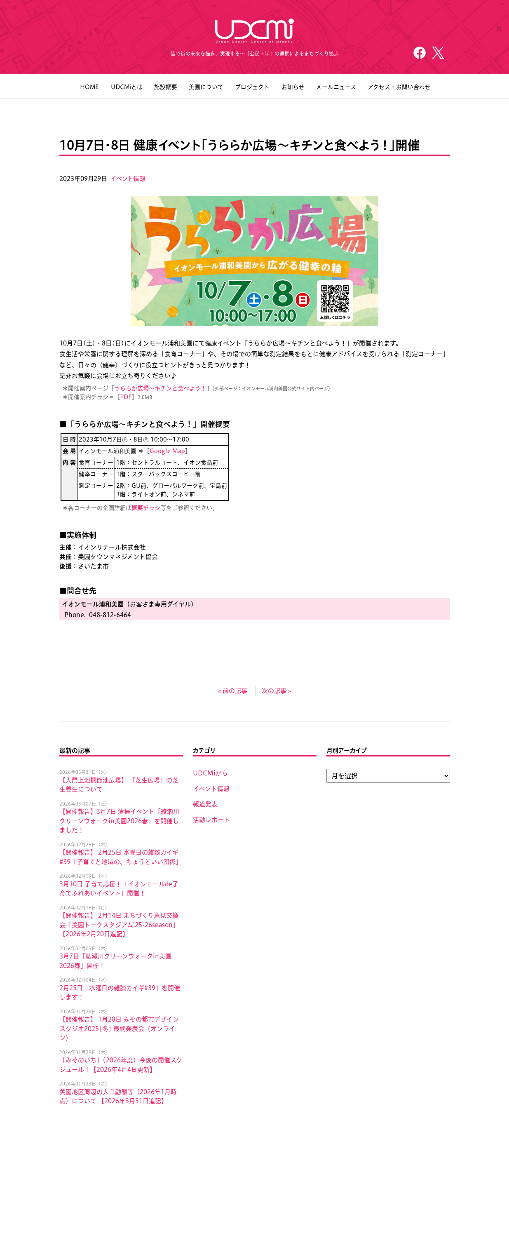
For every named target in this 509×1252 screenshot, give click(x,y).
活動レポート (211, 820)
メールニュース (335, 88)
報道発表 (205, 805)
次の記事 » (276, 691)
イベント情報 (128, 179)
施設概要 (165, 88)
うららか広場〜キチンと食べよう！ (160, 389)
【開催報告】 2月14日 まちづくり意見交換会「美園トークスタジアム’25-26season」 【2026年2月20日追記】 (119, 926)
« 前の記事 (232, 691)
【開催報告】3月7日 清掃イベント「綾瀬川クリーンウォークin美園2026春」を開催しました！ (119, 822)
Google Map (167, 452)
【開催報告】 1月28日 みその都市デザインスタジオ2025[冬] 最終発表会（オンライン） (119, 1029)
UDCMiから (210, 774)
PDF (126, 398)
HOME (89, 88)
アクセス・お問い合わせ (398, 88)
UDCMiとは (126, 88)
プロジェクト (252, 88)
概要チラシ (145, 509)
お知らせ (292, 88)
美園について (205, 88)
